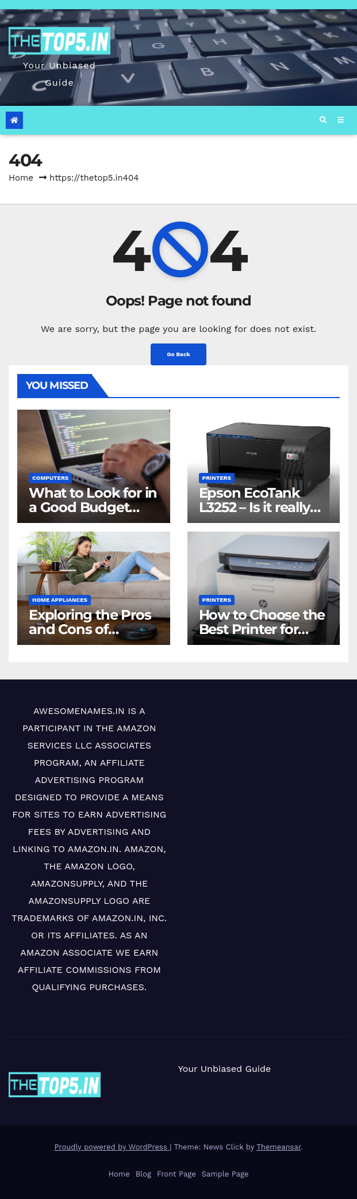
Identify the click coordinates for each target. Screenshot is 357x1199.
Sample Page (225, 1174)
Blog (143, 1174)
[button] (323, 120)
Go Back (178, 354)
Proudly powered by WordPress (112, 1147)
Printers (216, 478)
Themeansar (278, 1147)
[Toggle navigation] (340, 120)
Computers (50, 478)
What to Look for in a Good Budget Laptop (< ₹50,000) (93, 507)
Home (21, 178)
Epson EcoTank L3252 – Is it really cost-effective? (254, 507)
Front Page (176, 1174)
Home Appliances (59, 600)
